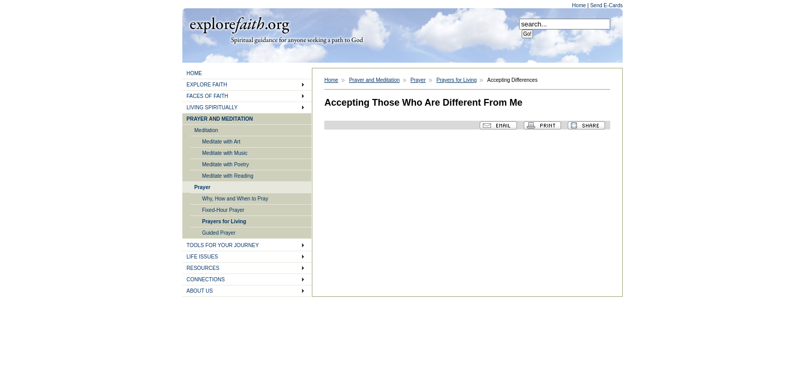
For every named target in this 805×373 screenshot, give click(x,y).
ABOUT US (199, 291)
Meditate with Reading (227, 176)
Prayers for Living (224, 221)
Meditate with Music (225, 153)
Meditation (206, 130)
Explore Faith (239, 24)
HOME (194, 73)
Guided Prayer (218, 233)
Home (579, 5)
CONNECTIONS (205, 279)
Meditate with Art (221, 142)
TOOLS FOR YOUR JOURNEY (222, 245)
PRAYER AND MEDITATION (219, 119)
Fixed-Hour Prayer (223, 210)
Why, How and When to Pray (235, 199)
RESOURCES (202, 268)
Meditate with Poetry (225, 164)
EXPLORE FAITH (206, 85)
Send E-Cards (606, 5)
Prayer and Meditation (374, 80)
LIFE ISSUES (202, 257)
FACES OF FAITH (207, 96)
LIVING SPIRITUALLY (212, 107)
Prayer (202, 187)
